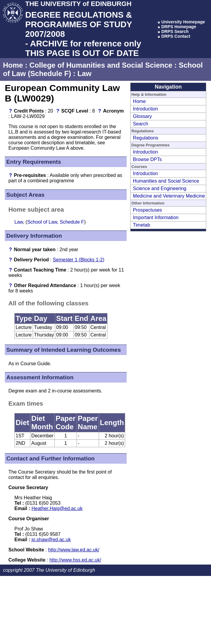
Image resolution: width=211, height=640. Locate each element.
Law (84, 73)
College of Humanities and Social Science (100, 65)
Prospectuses (147, 210)
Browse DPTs (147, 159)
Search (140, 123)
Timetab (141, 225)
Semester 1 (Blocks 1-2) (78, 259)
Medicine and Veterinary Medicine (169, 195)
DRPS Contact (175, 36)
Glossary (142, 116)
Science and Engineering (159, 188)
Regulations (145, 137)
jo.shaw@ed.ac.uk (51, 539)
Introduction (145, 108)
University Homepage (183, 21)
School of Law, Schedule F (55, 222)
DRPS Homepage (178, 26)
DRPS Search (174, 31)
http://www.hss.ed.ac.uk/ (75, 559)
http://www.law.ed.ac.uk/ (73, 549)
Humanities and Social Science (166, 180)
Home (13, 65)
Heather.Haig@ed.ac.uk (57, 508)
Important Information (156, 217)
